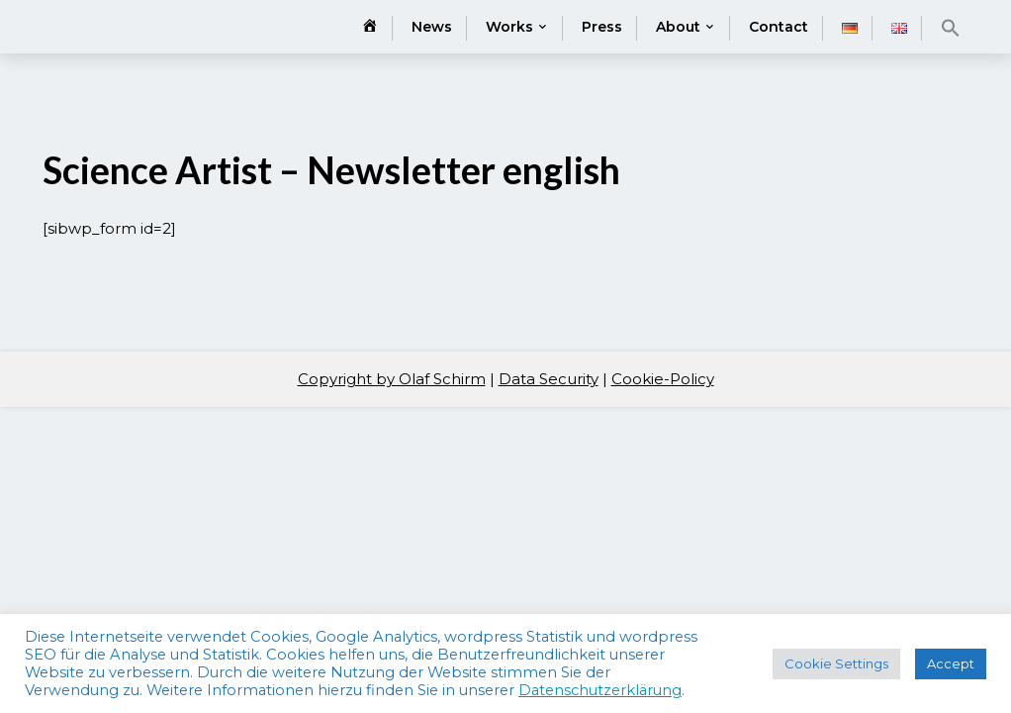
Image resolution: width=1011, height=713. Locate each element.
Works (509, 27)
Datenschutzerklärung (600, 690)
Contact (778, 27)
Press (602, 27)
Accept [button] (950, 663)
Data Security (548, 378)
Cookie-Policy (662, 378)
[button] (950, 27)
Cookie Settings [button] (836, 663)
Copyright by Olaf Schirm (392, 378)
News (432, 27)
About (678, 27)
